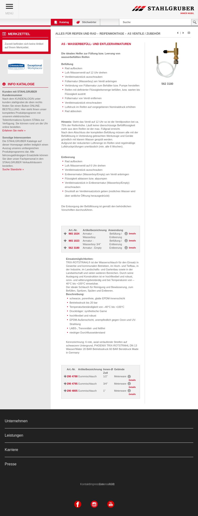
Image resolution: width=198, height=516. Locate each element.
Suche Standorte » (13, 169)
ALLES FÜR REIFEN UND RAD (75, 33)
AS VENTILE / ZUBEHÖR (144, 33)
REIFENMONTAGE (111, 33)
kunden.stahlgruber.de (15, 102)
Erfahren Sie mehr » (13, 130)
